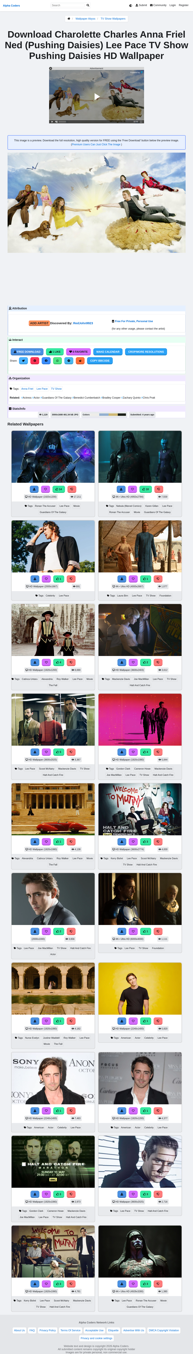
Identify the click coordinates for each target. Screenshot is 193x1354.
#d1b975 (113, 414)
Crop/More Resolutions (146, 351)
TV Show (56, 388)
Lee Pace (42, 388)
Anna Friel (27, 388)
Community (158, 5)
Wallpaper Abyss (85, 18)
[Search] (87, 5)
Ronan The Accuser (45, 506)
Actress (26, 397)
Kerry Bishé (117, 858)
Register (184, 5)
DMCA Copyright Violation (164, 1330)
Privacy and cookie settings (96, 1338)
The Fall (53, 685)
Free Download (27, 351)
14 (59, 489)
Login (172, 5)
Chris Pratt (148, 397)
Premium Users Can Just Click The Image (96, 144)
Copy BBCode (100, 360)
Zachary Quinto (131, 397)
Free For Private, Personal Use (134, 321)
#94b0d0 (103, 414)
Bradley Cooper (111, 397)
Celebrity (50, 595)
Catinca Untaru (30, 679)
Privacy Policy (47, 1330)
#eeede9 (94, 414)
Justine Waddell (51, 1038)
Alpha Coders (11, 5)
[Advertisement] (97, 279)
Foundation (165, 595)
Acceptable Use (94, 1330)
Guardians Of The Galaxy (56, 397)
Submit (141, 5)
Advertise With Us (133, 1330)
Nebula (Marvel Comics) (129, 506)
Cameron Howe (142, 768)
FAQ (32, 1330)
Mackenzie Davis (121, 679)
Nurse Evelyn (32, 1038)
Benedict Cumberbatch (86, 397)
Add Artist (39, 323)
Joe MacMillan (141, 679)
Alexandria (47, 679)
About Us (19, 1330)
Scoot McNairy (46, 768)
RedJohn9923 (83, 323)
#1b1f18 (122, 414)
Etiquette (113, 1330)
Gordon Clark (123, 768)
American (126, 1038)
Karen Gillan (151, 506)
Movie (76, 506)
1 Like (55, 351)
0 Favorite (78, 351)
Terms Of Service (71, 1330)
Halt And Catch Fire (140, 685)
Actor (36, 397)
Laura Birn (122, 595)
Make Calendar (107, 351)
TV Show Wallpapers (113, 18)
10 (146, 489)
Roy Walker (63, 679)
